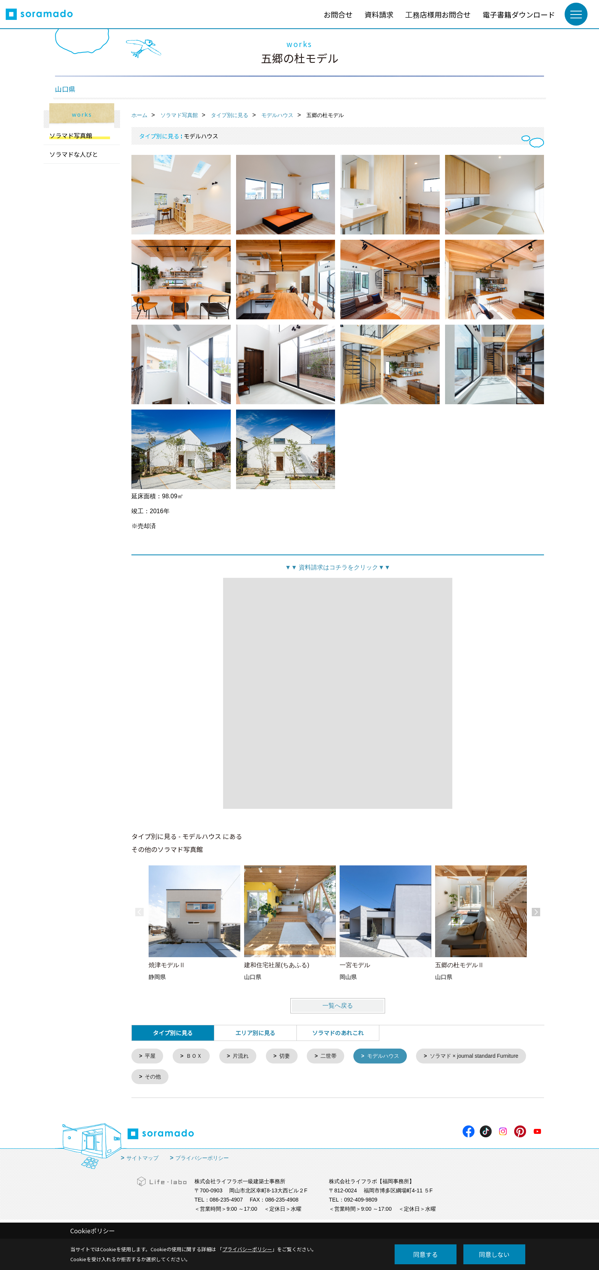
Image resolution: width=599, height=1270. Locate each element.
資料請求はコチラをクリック (337, 567)
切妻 (289, 1056)
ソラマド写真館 (70, 135)
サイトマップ (142, 1159)
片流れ (244, 1056)
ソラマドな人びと (73, 154)
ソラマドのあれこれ (338, 1033)
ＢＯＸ (196, 1056)
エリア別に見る (255, 1033)
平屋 (151, 1056)
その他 (279, 1078)
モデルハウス (391, 1056)
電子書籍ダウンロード (518, 14)
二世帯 (334, 1056)
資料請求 (378, 14)
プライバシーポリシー (202, 1159)
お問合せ (338, 14)
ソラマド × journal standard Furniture (193, 1078)
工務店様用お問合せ (438, 14)
